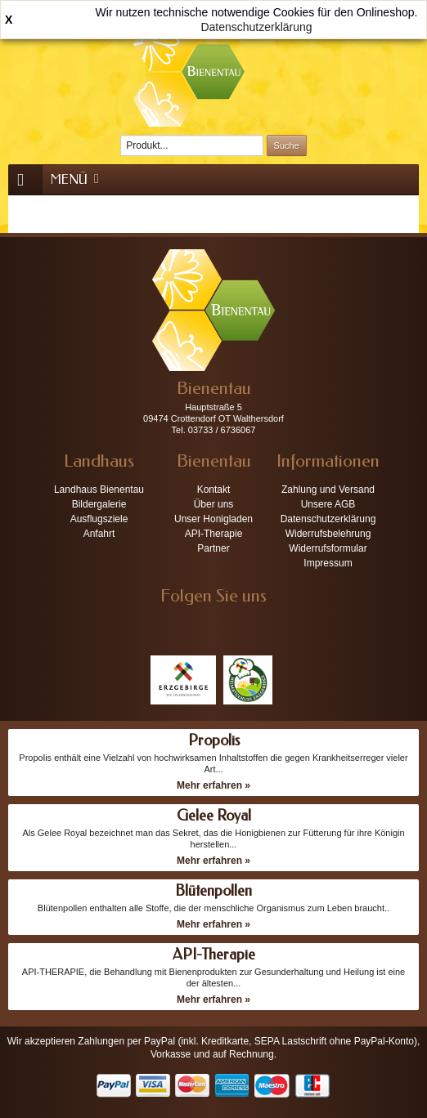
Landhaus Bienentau (99, 489)
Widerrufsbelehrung (328, 533)
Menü (76, 179)
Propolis (214, 740)
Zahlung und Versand (328, 489)
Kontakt (214, 489)
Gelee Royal (214, 816)
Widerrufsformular (327, 548)
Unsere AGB (328, 504)
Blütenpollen (213, 891)
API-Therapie (214, 533)
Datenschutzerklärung (256, 27)
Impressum (327, 563)
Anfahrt (99, 533)
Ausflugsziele (99, 519)
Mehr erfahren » (213, 785)
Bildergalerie (99, 504)
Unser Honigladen (213, 519)
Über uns (214, 504)
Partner (213, 548)
